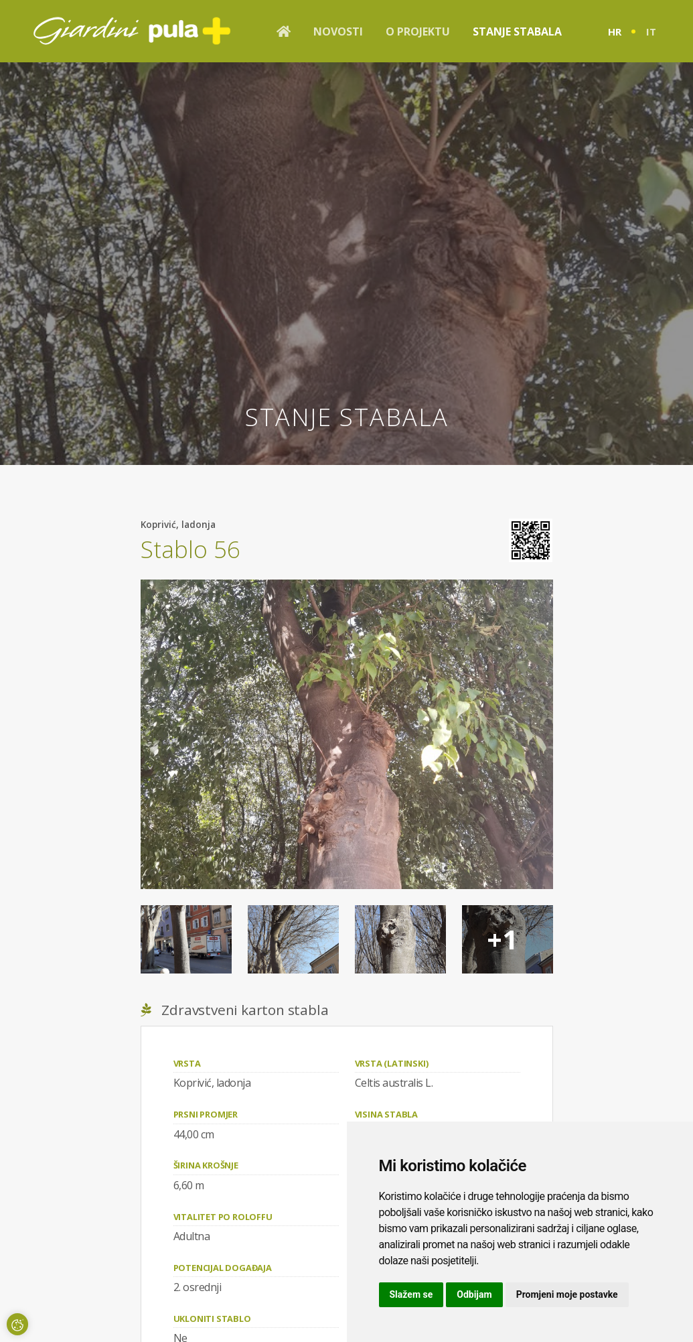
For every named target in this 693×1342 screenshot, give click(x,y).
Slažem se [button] (411, 1294)
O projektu (418, 31)
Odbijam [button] (474, 1294)
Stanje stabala (517, 31)
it (651, 31)
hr (614, 31)
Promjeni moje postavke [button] (567, 1294)
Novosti (338, 31)
